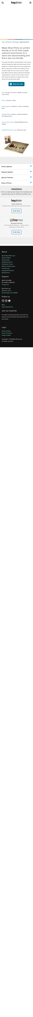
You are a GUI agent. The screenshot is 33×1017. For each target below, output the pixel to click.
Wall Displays (16, 42)
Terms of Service (7, 333)
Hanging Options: (6, 114)
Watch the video (18, 84)
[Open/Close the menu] (30, 2)
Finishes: (4, 100)
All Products (9, 42)
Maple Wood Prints (24, 42)
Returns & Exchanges (8, 266)
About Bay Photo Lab (8, 256)
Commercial (6, 268)
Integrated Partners (8, 270)
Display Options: (6, 106)
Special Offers (6, 258)
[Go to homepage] (3, 42)
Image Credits (6, 335)
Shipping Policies (7, 262)
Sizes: (3, 93)
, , (16, 292)
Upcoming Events (7, 307)
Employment (6, 273)
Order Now (6, 35)
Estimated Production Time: (9, 130)
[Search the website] (2, 2)
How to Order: (6, 122)
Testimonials (6, 260)
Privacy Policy (6, 331)
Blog (3, 305)
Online (11, 122)
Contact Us (5, 285)
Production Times (7, 264)
